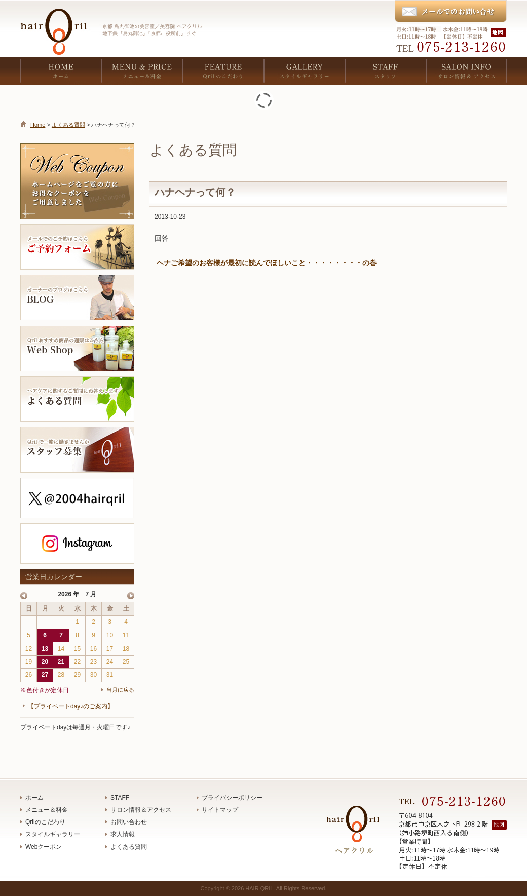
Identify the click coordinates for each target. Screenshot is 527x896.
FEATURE (223, 71)
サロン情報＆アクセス (140, 809)
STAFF (385, 71)
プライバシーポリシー (232, 797)
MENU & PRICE (141, 71)
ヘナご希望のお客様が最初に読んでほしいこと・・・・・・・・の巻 (267, 263)
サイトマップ (220, 809)
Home (37, 125)
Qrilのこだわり (45, 822)
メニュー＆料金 (46, 809)
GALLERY (304, 71)
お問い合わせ (128, 822)
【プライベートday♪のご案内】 (71, 706)
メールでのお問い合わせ (450, 11)
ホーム (34, 797)
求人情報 (122, 834)
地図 (499, 32)
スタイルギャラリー (52, 834)
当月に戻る (120, 690)
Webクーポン (43, 846)
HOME (60, 71)
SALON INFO (466, 71)
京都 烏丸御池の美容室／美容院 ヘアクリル (58, 25)
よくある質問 (68, 125)
